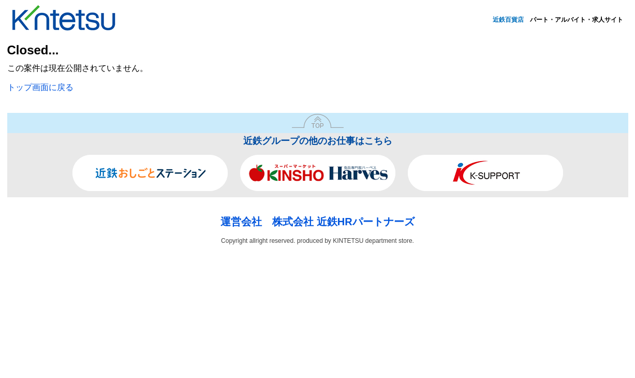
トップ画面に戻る (40, 87)
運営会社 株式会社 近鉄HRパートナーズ (317, 221)
